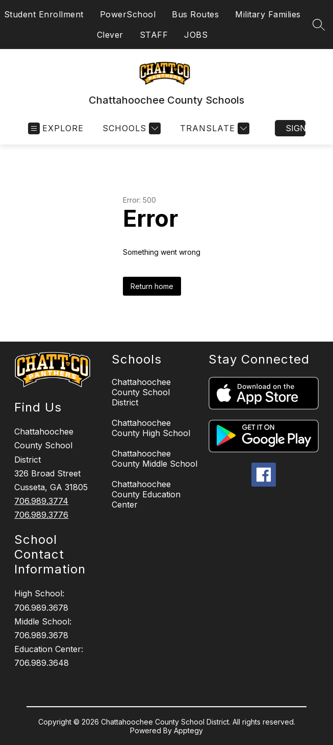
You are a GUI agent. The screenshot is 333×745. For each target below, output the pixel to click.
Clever (110, 35)
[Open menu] (56, 128)
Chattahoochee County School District (141, 392)
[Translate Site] (213, 128)
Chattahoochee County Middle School (154, 458)
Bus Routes (195, 14)
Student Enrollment (44, 14)
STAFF (154, 35)
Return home (152, 286)
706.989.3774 (41, 501)
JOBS (196, 35)
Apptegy (188, 730)
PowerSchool (128, 14)
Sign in (295, 128)
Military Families (268, 14)
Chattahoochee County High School (151, 428)
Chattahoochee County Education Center (146, 494)
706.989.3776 (41, 515)
